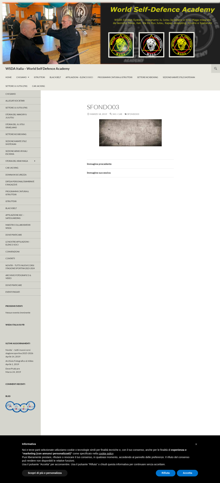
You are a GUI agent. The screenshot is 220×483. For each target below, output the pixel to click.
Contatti (10, 258)
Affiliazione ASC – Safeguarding (15, 216)
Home (9, 77)
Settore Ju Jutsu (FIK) (16, 86)
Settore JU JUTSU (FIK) (16, 107)
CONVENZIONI (12, 251)
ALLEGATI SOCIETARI (15, 100)
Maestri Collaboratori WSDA (18, 226)
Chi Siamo (21, 77)
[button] (196, 444)
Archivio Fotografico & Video (18, 277)
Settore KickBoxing (147, 77)
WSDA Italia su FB (15, 324)
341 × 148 (117, 114)
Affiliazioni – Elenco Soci (79, 77)
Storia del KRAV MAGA (17, 161)
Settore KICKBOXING (16, 134)
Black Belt (55, 77)
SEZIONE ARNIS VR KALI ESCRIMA (16, 152)
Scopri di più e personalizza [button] (45, 472)
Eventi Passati (13, 292)
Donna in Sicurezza (16, 174)
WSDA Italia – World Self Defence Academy (38, 68)
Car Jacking (38, 86)
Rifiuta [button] (166, 472)
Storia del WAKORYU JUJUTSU (16, 116)
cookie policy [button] (106, 453)
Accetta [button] (187, 472)
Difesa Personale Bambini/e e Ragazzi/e (20, 183)
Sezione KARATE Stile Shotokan (179, 77)
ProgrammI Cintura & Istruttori (115, 77)
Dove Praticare (14, 235)
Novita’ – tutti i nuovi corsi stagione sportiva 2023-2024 (20, 267)
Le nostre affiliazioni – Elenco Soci (18, 243)
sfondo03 (133, 114)
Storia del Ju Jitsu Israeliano (15, 126)
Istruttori (39, 77)
